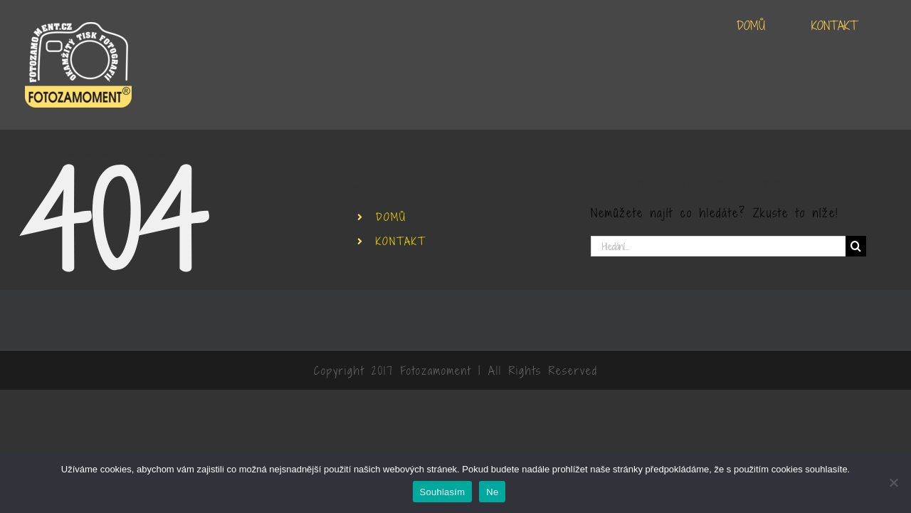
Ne (492, 492)
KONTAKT (401, 241)
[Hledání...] (718, 246)
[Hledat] (856, 246)
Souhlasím (442, 492)
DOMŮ (391, 216)
